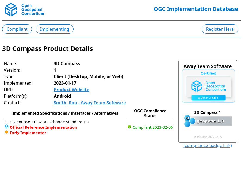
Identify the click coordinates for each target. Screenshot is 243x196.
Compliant (17, 29)
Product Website (71, 90)
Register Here (220, 29)
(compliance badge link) (208, 145)
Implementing (54, 29)
